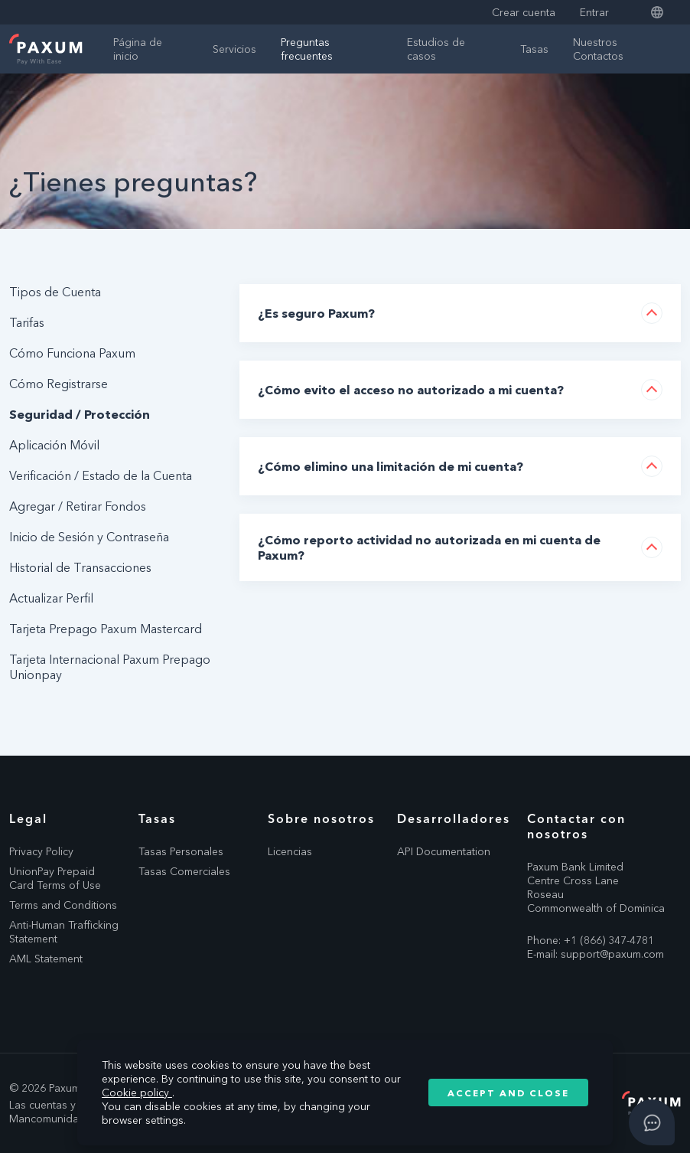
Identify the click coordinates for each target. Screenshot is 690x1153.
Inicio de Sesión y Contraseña (89, 536)
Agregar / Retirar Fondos (77, 506)
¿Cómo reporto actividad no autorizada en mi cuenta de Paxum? (429, 547)
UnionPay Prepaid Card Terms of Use (55, 878)
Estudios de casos (436, 49)
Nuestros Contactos (598, 49)
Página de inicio (137, 49)
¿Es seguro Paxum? (316, 313)
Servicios (234, 49)
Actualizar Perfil (51, 598)
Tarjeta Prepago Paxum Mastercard (105, 628)
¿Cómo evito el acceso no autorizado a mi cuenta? (411, 389)
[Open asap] (652, 1122)
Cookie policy (137, 1092)
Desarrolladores (452, 818)
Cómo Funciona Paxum (72, 353)
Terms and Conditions (63, 905)
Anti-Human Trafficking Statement (64, 932)
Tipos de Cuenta (55, 291)
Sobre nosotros (321, 818)
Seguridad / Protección (79, 414)
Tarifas (26, 322)
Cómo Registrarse (58, 383)
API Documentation (443, 851)
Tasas (534, 49)
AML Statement (46, 958)
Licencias (290, 851)
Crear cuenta (523, 12)
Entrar (594, 12)
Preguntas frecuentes (307, 49)
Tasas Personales (180, 851)
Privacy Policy (41, 851)
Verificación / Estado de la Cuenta (100, 475)
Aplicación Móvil (54, 444)
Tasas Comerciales (184, 871)
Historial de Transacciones (80, 567)
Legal (28, 818)
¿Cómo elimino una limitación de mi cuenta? (390, 466)
